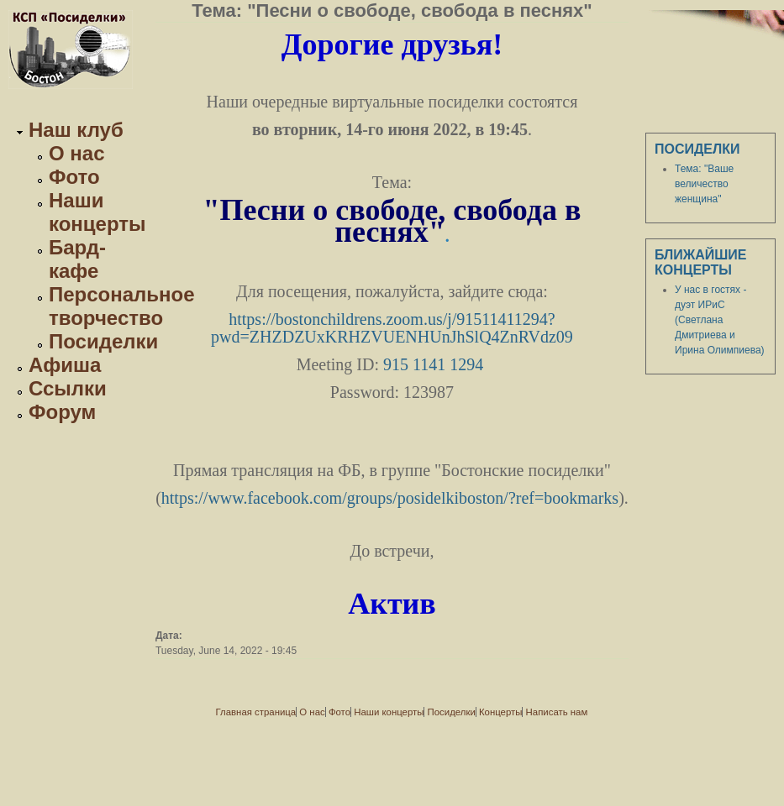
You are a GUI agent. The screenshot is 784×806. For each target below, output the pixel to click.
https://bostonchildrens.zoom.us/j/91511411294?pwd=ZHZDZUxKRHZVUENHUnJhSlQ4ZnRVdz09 (392, 328)
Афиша (65, 364)
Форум (62, 411)
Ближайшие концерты (701, 262)
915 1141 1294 (433, 364)
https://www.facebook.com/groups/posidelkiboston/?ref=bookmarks (389, 498)
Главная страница (256, 712)
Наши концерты (97, 212)
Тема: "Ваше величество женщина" (704, 184)
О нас (77, 153)
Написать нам (557, 712)
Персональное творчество (122, 306)
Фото (74, 176)
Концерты (500, 712)
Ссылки (68, 388)
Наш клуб (76, 129)
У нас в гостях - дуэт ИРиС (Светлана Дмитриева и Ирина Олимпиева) (720, 320)
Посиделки (103, 341)
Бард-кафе (77, 259)
